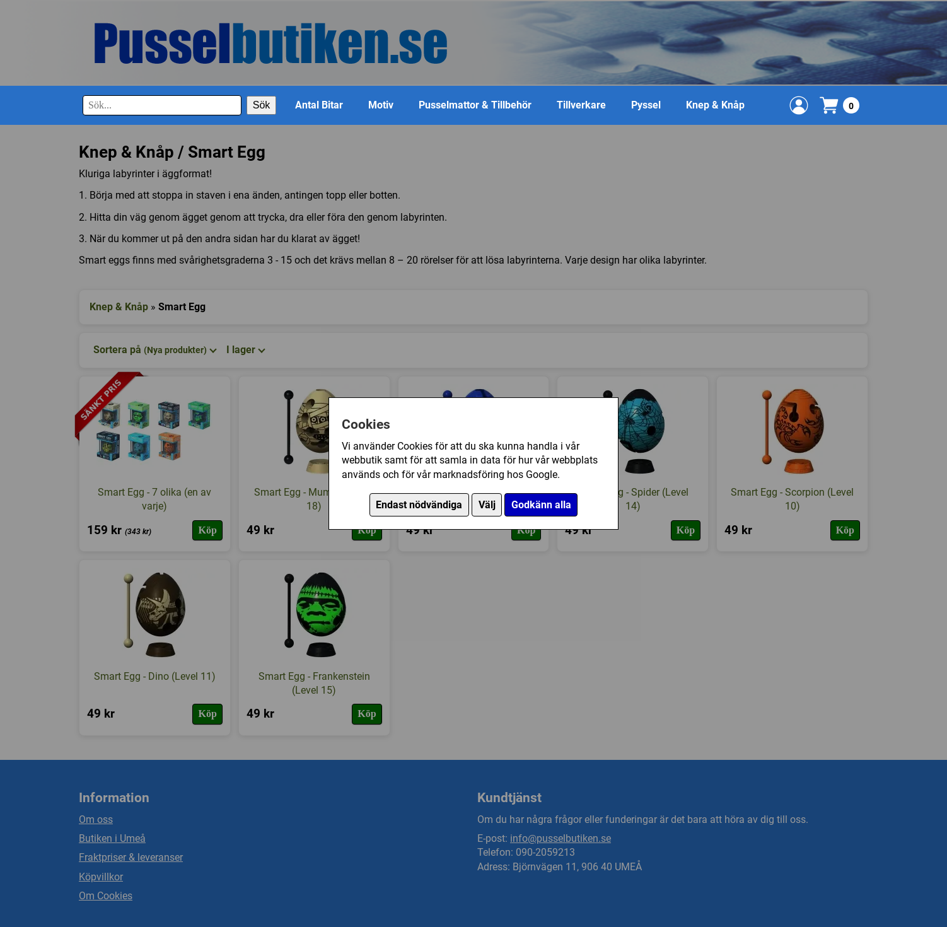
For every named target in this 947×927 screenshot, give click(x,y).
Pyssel (646, 105)
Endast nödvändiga (419, 505)
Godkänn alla (541, 505)
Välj (487, 505)
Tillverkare (581, 105)
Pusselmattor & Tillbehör (475, 105)
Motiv (380, 105)
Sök (261, 105)
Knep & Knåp (715, 105)
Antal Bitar (319, 105)
